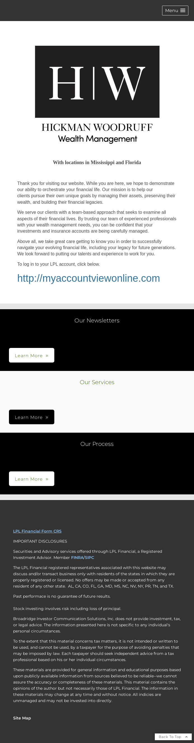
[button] (175, 10)
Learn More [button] (29, 355)
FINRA (77, 557)
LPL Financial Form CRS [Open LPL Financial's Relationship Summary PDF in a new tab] (37, 531)
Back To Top (173, 737)
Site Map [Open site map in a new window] (22, 718)
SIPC (89, 557)
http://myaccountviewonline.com (88, 278)
